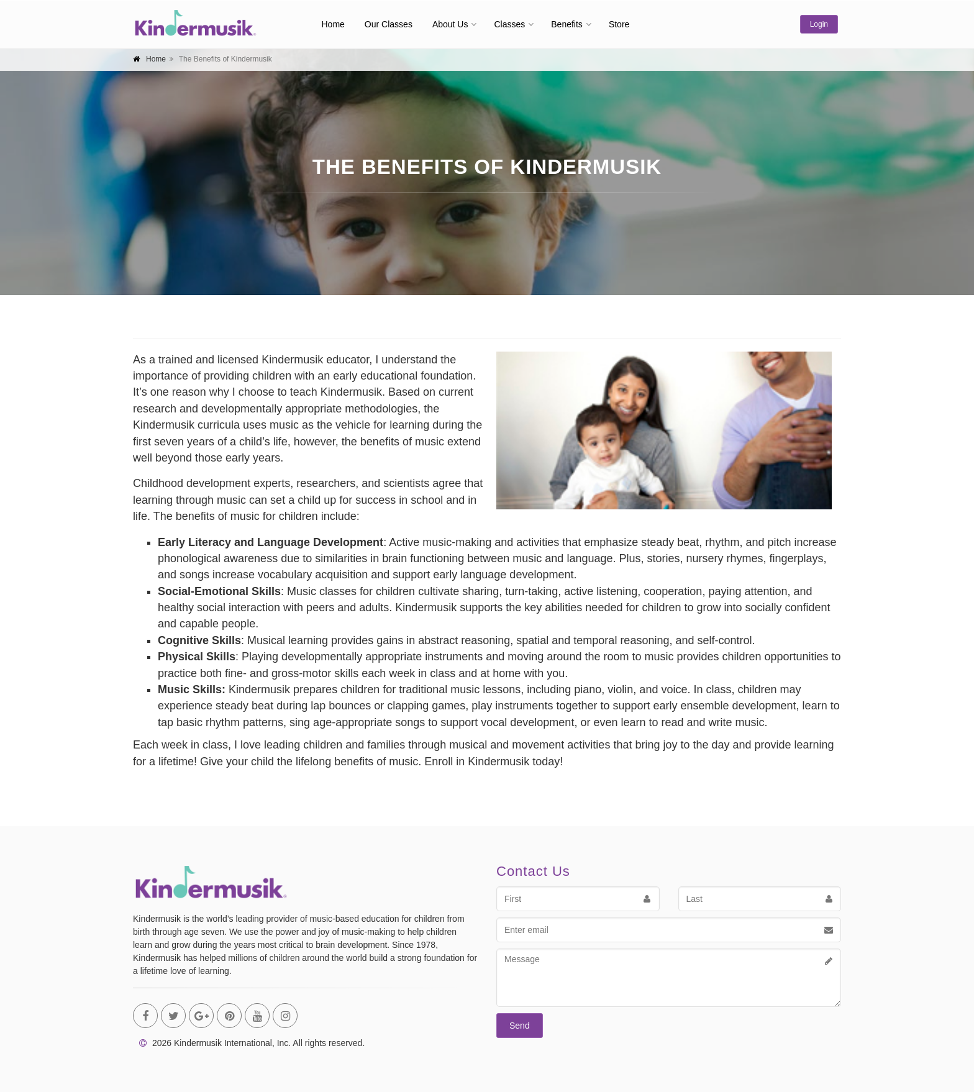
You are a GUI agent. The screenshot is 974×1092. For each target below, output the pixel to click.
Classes (509, 24)
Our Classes (388, 24)
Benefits (567, 24)
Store (619, 24)
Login (819, 24)
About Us (450, 24)
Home (333, 24)
